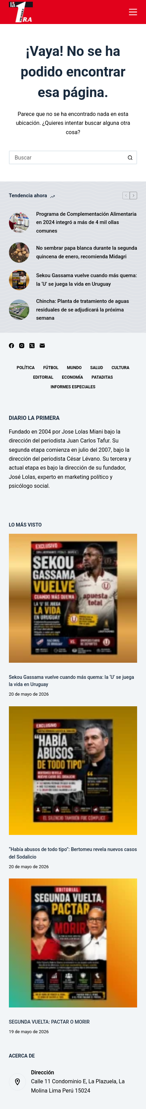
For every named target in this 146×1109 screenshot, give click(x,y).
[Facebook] (11, 345)
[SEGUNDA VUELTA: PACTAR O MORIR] (73, 942)
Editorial (43, 377)
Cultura (120, 367)
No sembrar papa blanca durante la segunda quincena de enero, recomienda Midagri (86, 252)
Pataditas (102, 377)
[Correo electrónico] (42, 345)
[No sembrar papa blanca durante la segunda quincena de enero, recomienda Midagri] (19, 252)
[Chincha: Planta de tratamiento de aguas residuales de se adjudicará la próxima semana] (19, 309)
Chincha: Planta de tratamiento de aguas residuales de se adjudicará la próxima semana (82, 309)
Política (26, 367)
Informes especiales (73, 387)
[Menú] (133, 12)
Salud (96, 367)
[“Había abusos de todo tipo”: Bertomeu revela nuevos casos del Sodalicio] (73, 770)
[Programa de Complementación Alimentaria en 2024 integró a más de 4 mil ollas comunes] (19, 222)
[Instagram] (21, 345)
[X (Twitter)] (32, 345)
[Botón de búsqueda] (130, 157)
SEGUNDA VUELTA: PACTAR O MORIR (49, 1022)
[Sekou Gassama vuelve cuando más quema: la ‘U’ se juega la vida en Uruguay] (19, 280)
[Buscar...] (66, 157)
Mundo (74, 367)
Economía (72, 377)
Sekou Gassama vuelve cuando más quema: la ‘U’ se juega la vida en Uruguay (86, 279)
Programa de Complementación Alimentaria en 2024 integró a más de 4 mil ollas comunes (86, 222)
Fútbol (50, 367)
